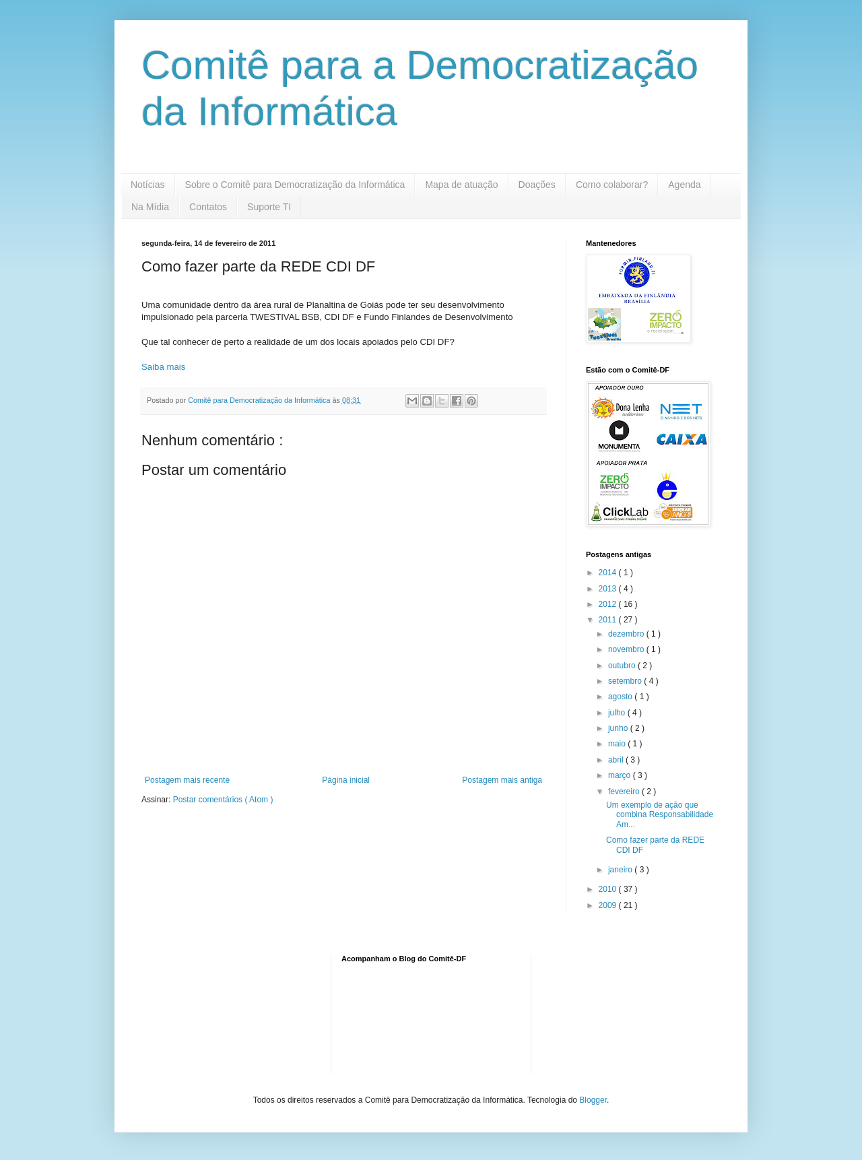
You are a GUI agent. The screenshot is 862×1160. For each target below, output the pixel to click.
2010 (609, 889)
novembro (627, 649)
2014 (609, 572)
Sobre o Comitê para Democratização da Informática (295, 184)
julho (618, 712)
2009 (609, 905)
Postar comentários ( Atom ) (223, 799)
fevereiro (625, 791)
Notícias (148, 184)
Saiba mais (163, 367)
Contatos (208, 206)
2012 (609, 604)
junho (619, 728)
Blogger (593, 1100)
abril (617, 760)
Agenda (684, 184)
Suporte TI (269, 206)
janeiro (621, 869)
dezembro (627, 634)
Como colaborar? (612, 184)
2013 (609, 588)
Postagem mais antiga (502, 780)
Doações (537, 184)
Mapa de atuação (461, 184)
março (620, 775)
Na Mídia (150, 206)
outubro (623, 665)
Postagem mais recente (187, 780)
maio (618, 743)
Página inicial (346, 780)
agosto (621, 696)
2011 (609, 619)
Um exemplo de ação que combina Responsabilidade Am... (659, 814)
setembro (626, 681)
